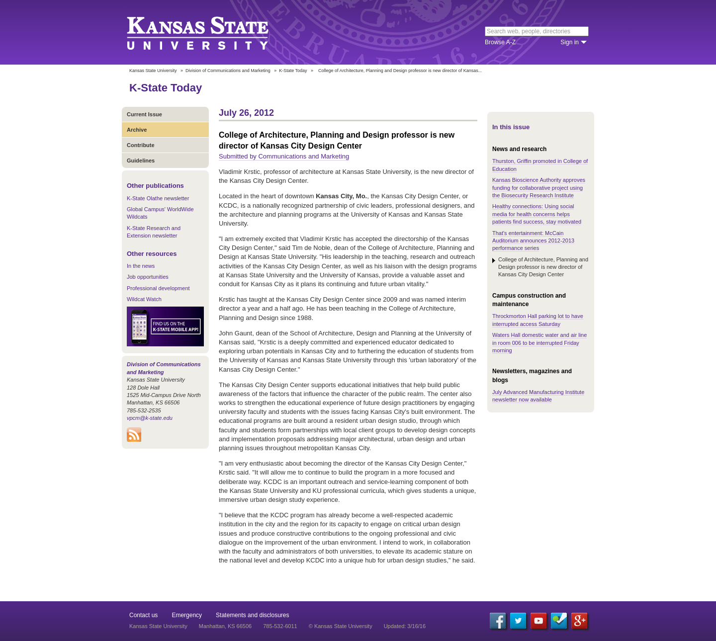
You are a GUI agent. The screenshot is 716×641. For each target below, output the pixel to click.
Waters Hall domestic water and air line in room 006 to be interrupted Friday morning (539, 342)
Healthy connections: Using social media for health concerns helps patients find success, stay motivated (536, 214)
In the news (141, 266)
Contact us (143, 615)
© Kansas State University (340, 626)
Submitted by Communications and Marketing (284, 156)
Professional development (158, 288)
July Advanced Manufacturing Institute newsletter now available (538, 395)
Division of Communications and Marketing (227, 70)
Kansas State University (210, 32)
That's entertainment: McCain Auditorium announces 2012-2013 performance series (533, 240)
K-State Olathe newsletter (158, 198)
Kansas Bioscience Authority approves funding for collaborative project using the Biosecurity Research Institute (538, 187)
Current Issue (144, 114)
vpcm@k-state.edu (150, 418)
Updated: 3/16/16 (405, 626)
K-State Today (293, 70)
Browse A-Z (500, 42)
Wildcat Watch (144, 299)
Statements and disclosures (252, 615)
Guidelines (141, 160)
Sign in (569, 42)
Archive (137, 130)
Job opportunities (148, 277)
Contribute (141, 145)
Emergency (187, 615)
